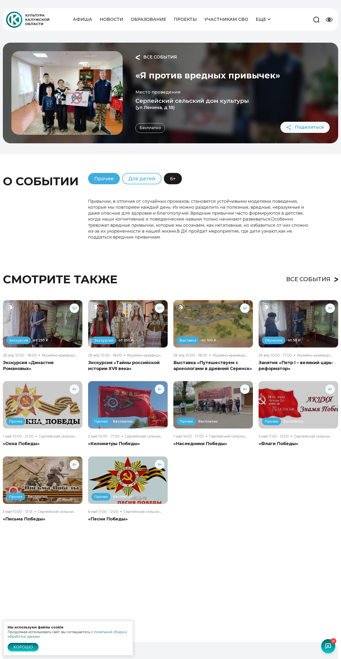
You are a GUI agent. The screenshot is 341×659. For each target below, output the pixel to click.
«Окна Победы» (21, 443)
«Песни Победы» (108, 519)
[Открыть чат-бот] (328, 646)
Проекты (185, 19)
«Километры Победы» (114, 443)
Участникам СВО (226, 19)
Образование (148, 19)
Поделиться (305, 127)
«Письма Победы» (24, 519)
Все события (156, 57)
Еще (263, 19)
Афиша (82, 19)
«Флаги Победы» (278, 443)
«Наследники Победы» (200, 443)
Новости (111, 19)
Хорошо (23, 647)
